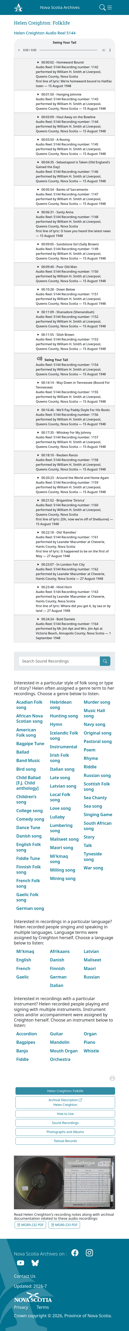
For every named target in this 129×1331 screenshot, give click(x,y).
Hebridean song (61, 704)
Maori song (61, 847)
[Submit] (105, 661)
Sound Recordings (65, 1123)
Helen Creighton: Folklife (65, 1091)
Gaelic (22, 977)
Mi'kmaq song (59, 858)
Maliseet (92, 960)
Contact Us (24, 1276)
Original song (98, 733)
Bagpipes (25, 1042)
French (23, 968)
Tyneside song (93, 856)
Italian (56, 985)
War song (93, 868)
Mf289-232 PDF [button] (30, 1225)
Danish (57, 960)
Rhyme (91, 758)
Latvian (91, 951)
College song (29, 810)
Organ (90, 1033)
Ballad (22, 752)
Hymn (56, 724)
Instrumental (63, 746)
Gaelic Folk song (27, 897)
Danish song (29, 836)
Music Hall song (94, 713)
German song (30, 908)
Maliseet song (64, 839)
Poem (89, 750)
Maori (90, 968)
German (58, 977)
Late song (60, 777)
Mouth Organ (64, 1051)
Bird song (26, 769)
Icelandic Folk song (64, 735)
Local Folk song (60, 797)
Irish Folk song (59, 757)
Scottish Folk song (97, 786)
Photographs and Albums (65, 1132)
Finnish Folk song (28, 869)
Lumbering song (61, 827)
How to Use (65, 1114)
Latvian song (63, 786)
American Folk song (26, 732)
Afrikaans (60, 951)
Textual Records (65, 1141)
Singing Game (98, 814)
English (23, 960)
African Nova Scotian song (29, 718)
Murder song (97, 702)
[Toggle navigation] (106, 7)
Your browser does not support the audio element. (64, 50)
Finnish (57, 968)
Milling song (62, 870)
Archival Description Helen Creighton (65, 1102)
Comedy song (30, 819)
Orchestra (60, 1059)
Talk (88, 845)
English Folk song (28, 846)
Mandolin (59, 1042)
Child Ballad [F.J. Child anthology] (28, 783)
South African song (98, 825)
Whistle (91, 1051)
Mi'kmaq (25, 951)
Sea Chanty (95, 797)
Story (89, 837)
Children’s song (26, 799)
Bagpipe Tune (30, 743)
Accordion (26, 1033)
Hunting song (64, 716)
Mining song (62, 878)
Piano (89, 1042)
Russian (92, 977)
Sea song (93, 806)
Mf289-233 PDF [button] (64, 1225)
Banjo (22, 1051)
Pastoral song (98, 741)
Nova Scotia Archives (60, 7)
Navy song (94, 724)
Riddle (90, 767)
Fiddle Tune (28, 858)
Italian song (62, 769)
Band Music (28, 760)
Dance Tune (28, 827)
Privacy (21, 1307)
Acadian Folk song (29, 704)
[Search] (59, 661)
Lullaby (57, 817)
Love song (60, 808)
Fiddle (22, 1059)
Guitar (56, 1033)
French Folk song (28, 883)
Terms (43, 1307)
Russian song (97, 775)
